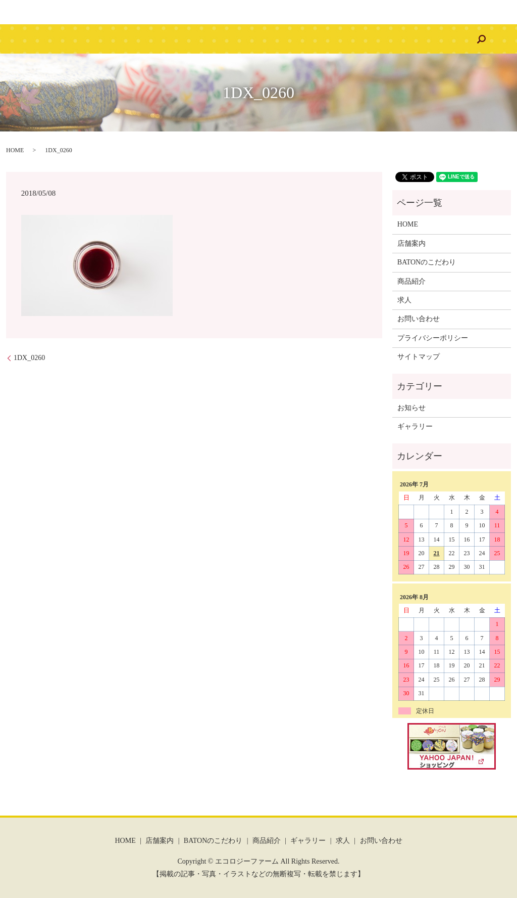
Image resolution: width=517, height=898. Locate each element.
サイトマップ (418, 357)
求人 (341, 39)
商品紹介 (250, 39)
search (431, 39)
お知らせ (411, 408)
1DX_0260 (29, 358)
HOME (88, 39)
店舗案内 (129, 39)
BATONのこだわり (190, 39)
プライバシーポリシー (432, 338)
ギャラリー (299, 39)
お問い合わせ (386, 39)
